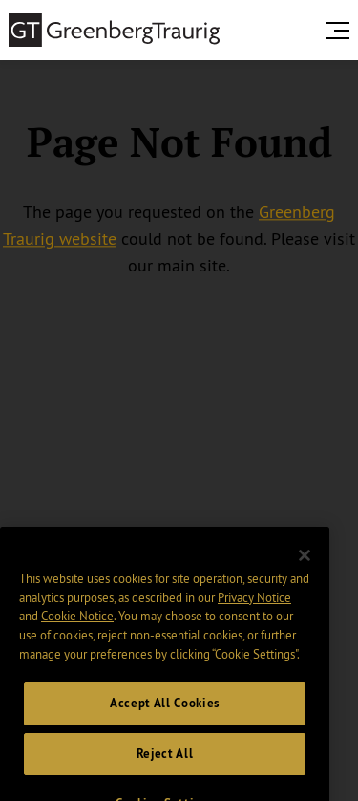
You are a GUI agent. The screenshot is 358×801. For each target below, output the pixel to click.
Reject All (165, 763)
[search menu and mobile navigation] (341, 31)
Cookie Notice (77, 625)
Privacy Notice (254, 607)
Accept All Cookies (165, 712)
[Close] (304, 565)
